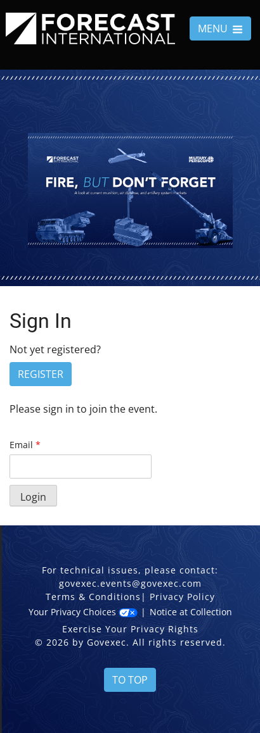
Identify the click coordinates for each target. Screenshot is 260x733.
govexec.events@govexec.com (130, 583)
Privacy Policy (182, 597)
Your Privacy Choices (83, 612)
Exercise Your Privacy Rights (130, 629)
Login (33, 497)
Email (25, 445)
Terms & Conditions (93, 597)
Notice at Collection (191, 612)
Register (40, 374)
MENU (220, 28)
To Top (130, 680)
